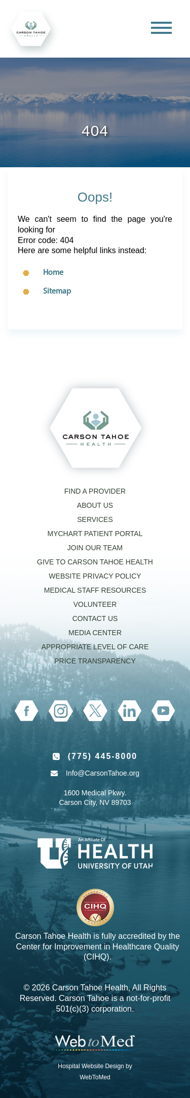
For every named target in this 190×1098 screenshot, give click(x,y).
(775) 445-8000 (102, 756)
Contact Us (95, 618)
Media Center (95, 633)
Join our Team (95, 548)
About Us (95, 505)
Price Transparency (95, 661)
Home (53, 273)
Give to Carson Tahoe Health (95, 562)
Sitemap (57, 292)
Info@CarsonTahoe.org (102, 773)
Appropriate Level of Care (95, 647)
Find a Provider (95, 491)
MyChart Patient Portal (94, 534)
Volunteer (95, 604)
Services (95, 519)
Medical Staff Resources (95, 590)
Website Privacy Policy (95, 576)
